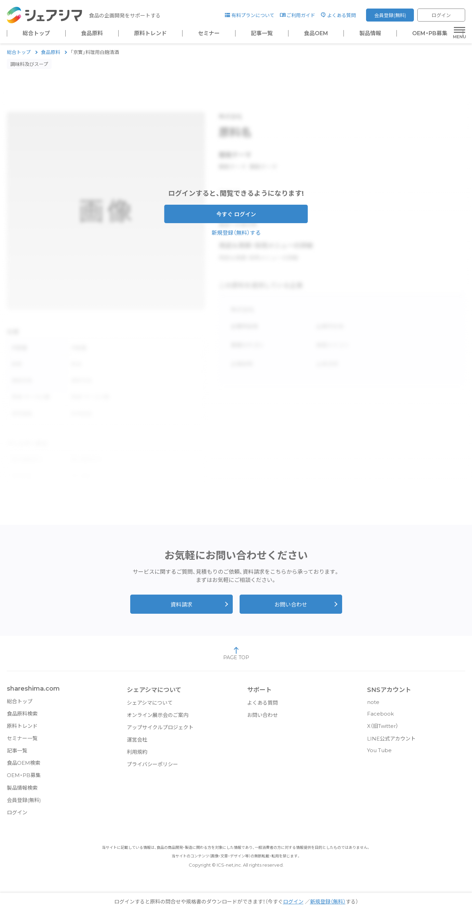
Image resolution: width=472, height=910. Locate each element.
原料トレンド (150, 33)
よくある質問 (341, 15)
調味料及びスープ (29, 68)
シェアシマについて (150, 706)
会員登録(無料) (390, 15)
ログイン (441, 15)
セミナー (209, 33)
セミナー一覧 (22, 741)
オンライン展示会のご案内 (157, 718)
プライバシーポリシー (152, 767)
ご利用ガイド (300, 15)
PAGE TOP (236, 657)
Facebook (380, 717)
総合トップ (36, 33)
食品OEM (316, 33)
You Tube (379, 753)
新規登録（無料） (328, 901)
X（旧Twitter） (382, 729)
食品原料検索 (22, 717)
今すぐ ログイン (236, 218)
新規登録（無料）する (236, 236)
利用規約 (137, 755)
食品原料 (92, 33)
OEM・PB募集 (429, 33)
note (373, 705)
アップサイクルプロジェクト (160, 731)
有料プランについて (252, 15)
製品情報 (370, 33)
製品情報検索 (22, 791)
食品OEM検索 (23, 766)
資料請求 (181, 608)
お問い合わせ (290, 608)
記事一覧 (262, 33)
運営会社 (137, 743)
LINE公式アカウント (391, 742)
